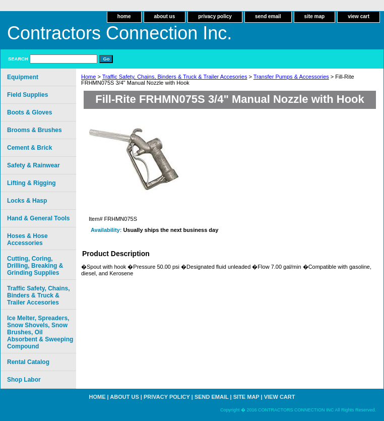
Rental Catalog (28, 362)
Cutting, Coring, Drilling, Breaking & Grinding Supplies (35, 265)
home (124, 16)
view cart (358, 16)
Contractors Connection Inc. (119, 33)
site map (314, 16)
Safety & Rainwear (33, 165)
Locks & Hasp (27, 200)
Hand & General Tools (38, 218)
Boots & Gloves (29, 112)
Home (88, 77)
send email (268, 16)
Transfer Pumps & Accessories (291, 77)
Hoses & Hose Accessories (27, 239)
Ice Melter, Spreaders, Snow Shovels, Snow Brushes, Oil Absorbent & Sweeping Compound (40, 332)
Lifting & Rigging (31, 183)
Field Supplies (27, 94)
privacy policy (215, 16)
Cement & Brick (29, 147)
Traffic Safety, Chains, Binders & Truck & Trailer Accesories (174, 77)
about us (164, 16)
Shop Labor (24, 379)
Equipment (22, 77)
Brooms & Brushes (34, 130)
